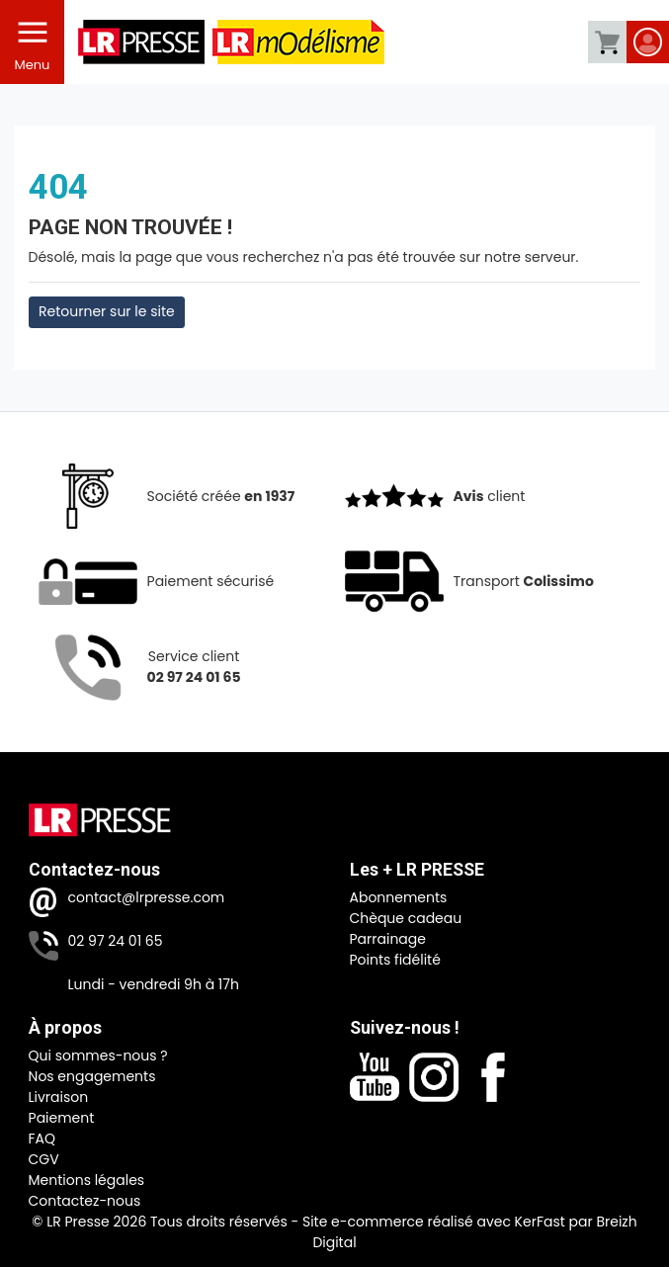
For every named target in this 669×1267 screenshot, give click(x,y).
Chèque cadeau (406, 918)
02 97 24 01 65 (115, 941)
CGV (44, 1159)
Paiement (62, 1118)
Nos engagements (92, 1076)
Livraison (59, 1097)
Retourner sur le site (107, 311)
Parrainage (388, 939)
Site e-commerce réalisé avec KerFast (433, 1221)
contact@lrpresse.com (146, 897)
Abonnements (399, 897)
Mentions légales (87, 1180)
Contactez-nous (85, 1201)
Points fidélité (395, 960)
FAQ (42, 1138)
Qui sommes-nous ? (98, 1055)
